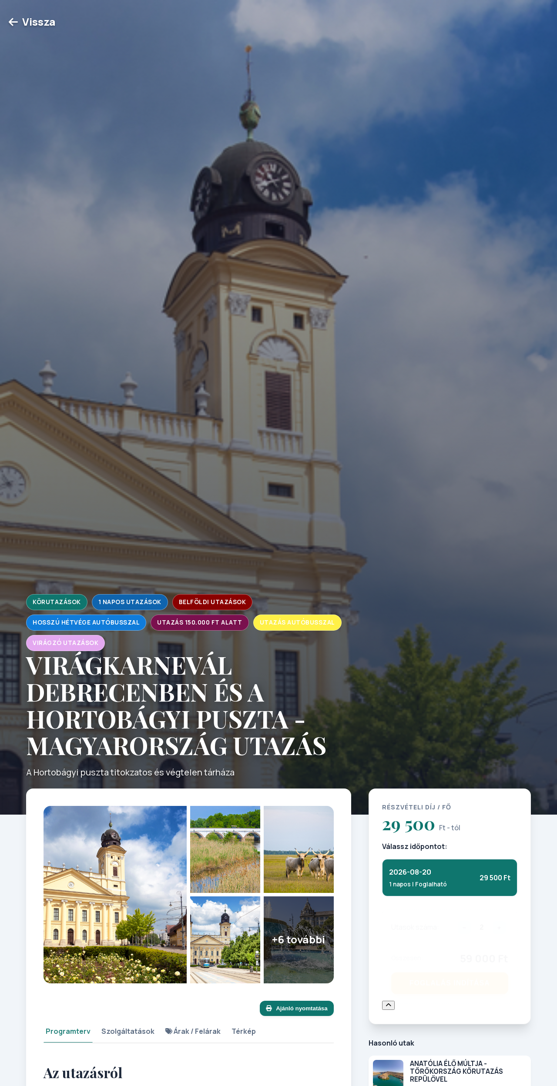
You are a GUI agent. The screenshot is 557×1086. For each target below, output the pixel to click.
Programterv (68, 1031)
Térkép (244, 1031)
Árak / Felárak (193, 1031)
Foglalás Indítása (449, 978)
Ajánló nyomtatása (297, 1008)
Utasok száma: (415, 923)
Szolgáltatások (127, 1031)
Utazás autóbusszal (297, 622)
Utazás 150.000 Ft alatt (199, 622)
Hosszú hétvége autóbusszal (86, 622)
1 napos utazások (129, 602)
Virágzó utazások (65, 643)
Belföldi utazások (212, 602)
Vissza (32, 21)
